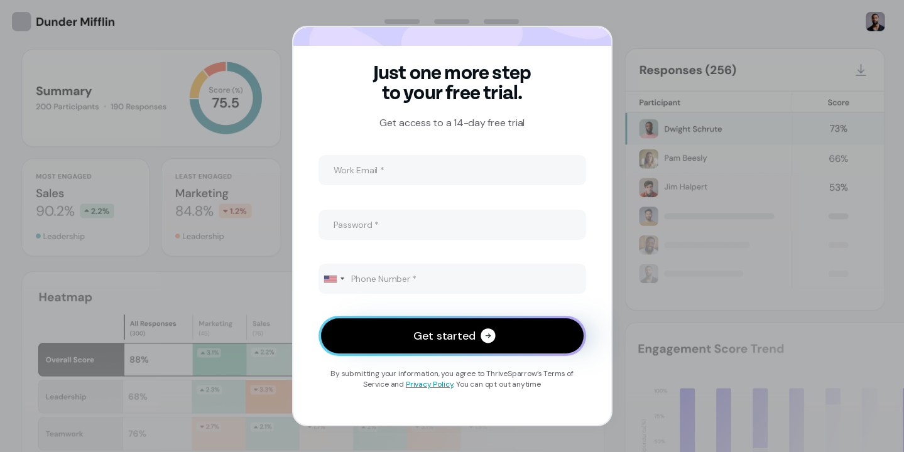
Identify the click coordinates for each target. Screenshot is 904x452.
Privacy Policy (429, 384)
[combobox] (333, 278)
